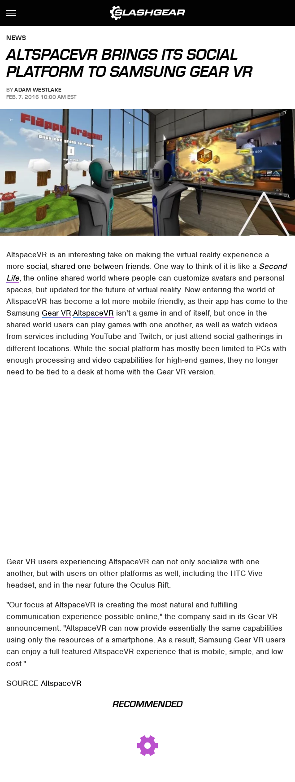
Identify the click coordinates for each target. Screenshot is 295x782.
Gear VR (56, 313)
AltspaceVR (93, 313)
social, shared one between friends (88, 266)
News (16, 38)
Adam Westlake (38, 90)
